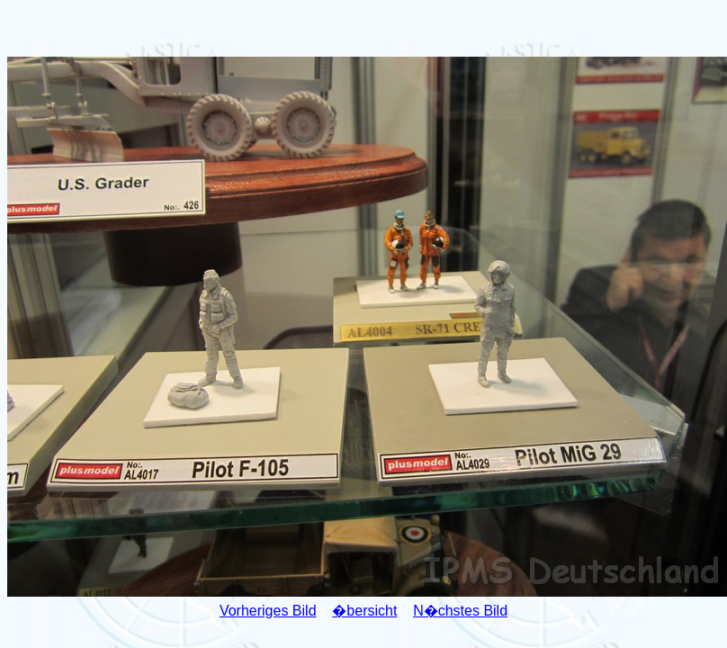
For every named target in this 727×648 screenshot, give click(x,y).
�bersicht (364, 610)
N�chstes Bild (460, 610)
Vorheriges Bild (268, 610)
